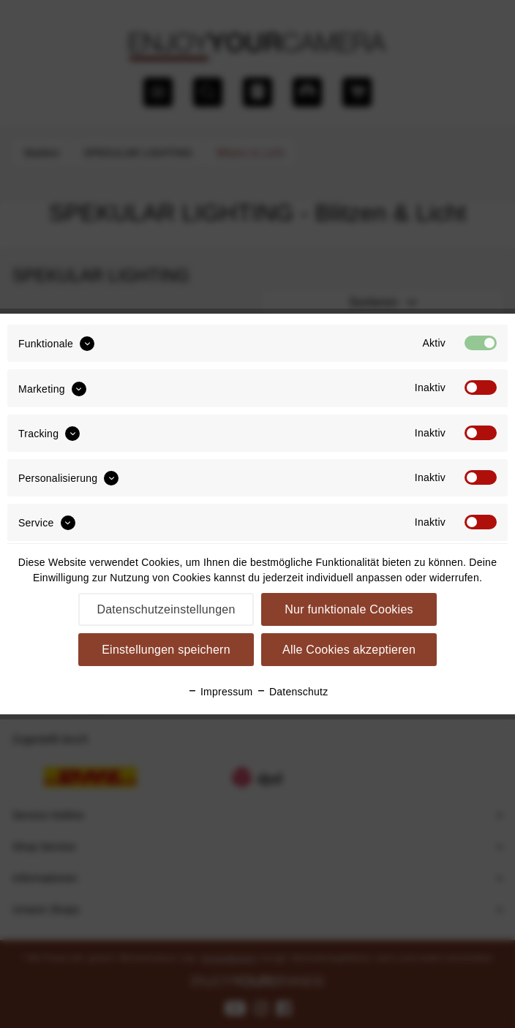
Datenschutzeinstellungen (166, 609)
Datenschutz (292, 692)
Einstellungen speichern (166, 649)
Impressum (220, 692)
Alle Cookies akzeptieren (349, 649)
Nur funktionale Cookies (349, 609)
